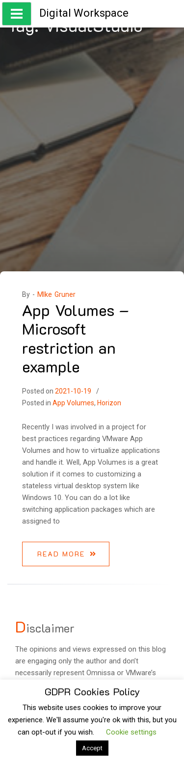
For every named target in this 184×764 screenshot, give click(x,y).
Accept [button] (92, 748)
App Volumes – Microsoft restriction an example (75, 337)
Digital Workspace (84, 13)
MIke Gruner (56, 294)
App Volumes (73, 403)
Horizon (109, 403)
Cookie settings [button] (131, 732)
